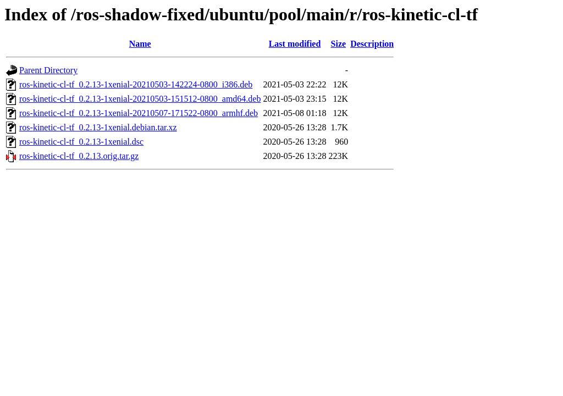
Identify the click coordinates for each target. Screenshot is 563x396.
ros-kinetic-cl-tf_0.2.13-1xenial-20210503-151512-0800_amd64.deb (140, 98)
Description (372, 43)
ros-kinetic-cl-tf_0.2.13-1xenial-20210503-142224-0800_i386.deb (135, 84)
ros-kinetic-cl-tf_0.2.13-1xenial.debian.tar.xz (98, 127)
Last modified (295, 43)
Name (140, 43)
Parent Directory (48, 70)
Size (338, 43)
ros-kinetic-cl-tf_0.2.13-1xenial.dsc (81, 141)
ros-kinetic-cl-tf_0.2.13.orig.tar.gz (79, 156)
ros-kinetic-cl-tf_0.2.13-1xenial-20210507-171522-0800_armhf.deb (138, 113)
